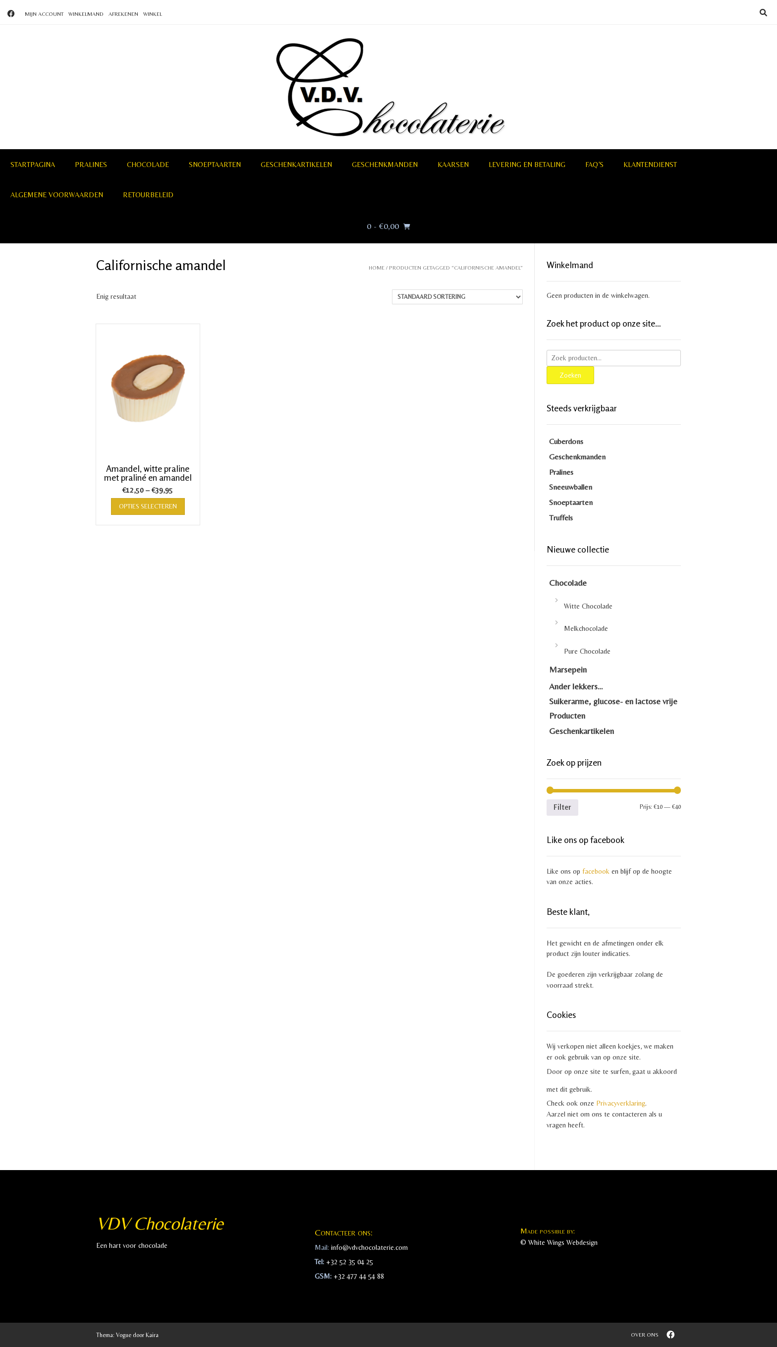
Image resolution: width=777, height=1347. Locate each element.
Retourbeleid (148, 195)
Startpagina (32, 164)
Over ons (645, 1335)
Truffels (561, 517)
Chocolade (148, 164)
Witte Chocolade (588, 606)
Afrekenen (123, 14)
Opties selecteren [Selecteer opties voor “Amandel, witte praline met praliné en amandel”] (148, 506)
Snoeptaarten (215, 164)
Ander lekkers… (576, 686)
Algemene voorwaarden (56, 195)
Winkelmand (86, 14)
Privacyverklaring (620, 1103)
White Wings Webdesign (563, 1242)
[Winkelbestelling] (457, 296)
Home (377, 268)
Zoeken (570, 375)
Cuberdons (566, 441)
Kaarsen (453, 164)
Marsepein (568, 669)
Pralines (91, 164)
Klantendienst (650, 164)
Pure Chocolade (587, 651)
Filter (562, 807)
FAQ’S (594, 164)
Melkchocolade (586, 628)
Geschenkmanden (385, 164)
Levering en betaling (527, 164)
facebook (596, 871)
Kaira (152, 1335)
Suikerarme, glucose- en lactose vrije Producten (613, 708)
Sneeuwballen (570, 487)
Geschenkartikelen (296, 164)
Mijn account (44, 14)
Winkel (152, 14)
